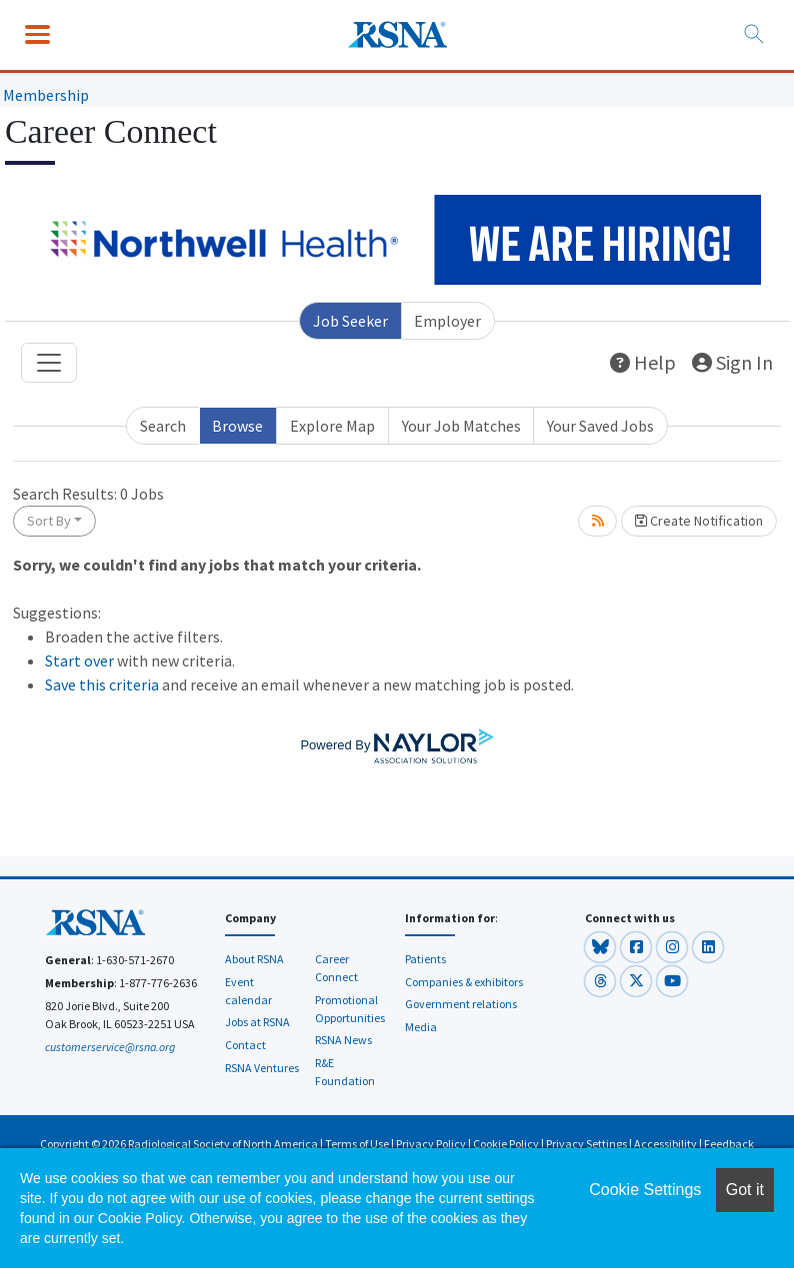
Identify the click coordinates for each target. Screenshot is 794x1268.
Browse (237, 426)
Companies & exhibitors (464, 981)
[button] (601, 945)
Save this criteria (102, 684)
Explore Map (332, 426)
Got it (745, 1189)
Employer (447, 321)
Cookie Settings (645, 1189)
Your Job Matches (461, 426)
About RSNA (254, 958)
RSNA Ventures (262, 1067)
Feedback (729, 1143)
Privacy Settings (586, 1143)
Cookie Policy (506, 1143)
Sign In (732, 362)
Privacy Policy (431, 1143)
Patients (425, 958)
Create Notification (699, 521)
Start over (79, 660)
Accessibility (665, 1143)
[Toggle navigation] (49, 363)
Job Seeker (350, 321)
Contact (245, 1044)
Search (163, 426)
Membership (46, 95)
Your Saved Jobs (600, 426)
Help (643, 362)
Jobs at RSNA (257, 1021)
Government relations (461, 1003)
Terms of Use (357, 1143)
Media (421, 1026)
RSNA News (343, 1039)
